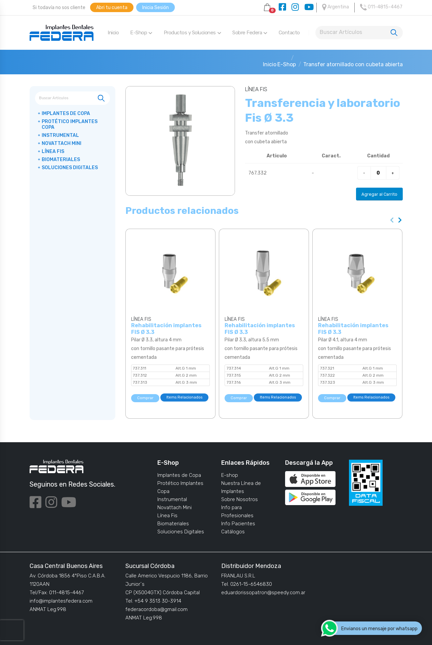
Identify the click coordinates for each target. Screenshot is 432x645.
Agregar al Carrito (379, 194)
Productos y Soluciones (192, 33)
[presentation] (392, 220)
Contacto (289, 33)
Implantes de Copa (66, 113)
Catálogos (233, 532)
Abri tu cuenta (111, 7)
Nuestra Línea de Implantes (241, 487)
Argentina (335, 7)
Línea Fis (53, 151)
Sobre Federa (249, 33)
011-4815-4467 (381, 7)
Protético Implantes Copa (69, 124)
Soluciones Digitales (70, 167)
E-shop (229, 475)
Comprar (145, 398)
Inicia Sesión (155, 7)
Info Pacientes (238, 524)
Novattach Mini (61, 143)
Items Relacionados (184, 397)
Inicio (113, 33)
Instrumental (60, 135)
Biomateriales (61, 159)
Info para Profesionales (237, 511)
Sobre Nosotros (239, 499)
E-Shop (141, 33)
